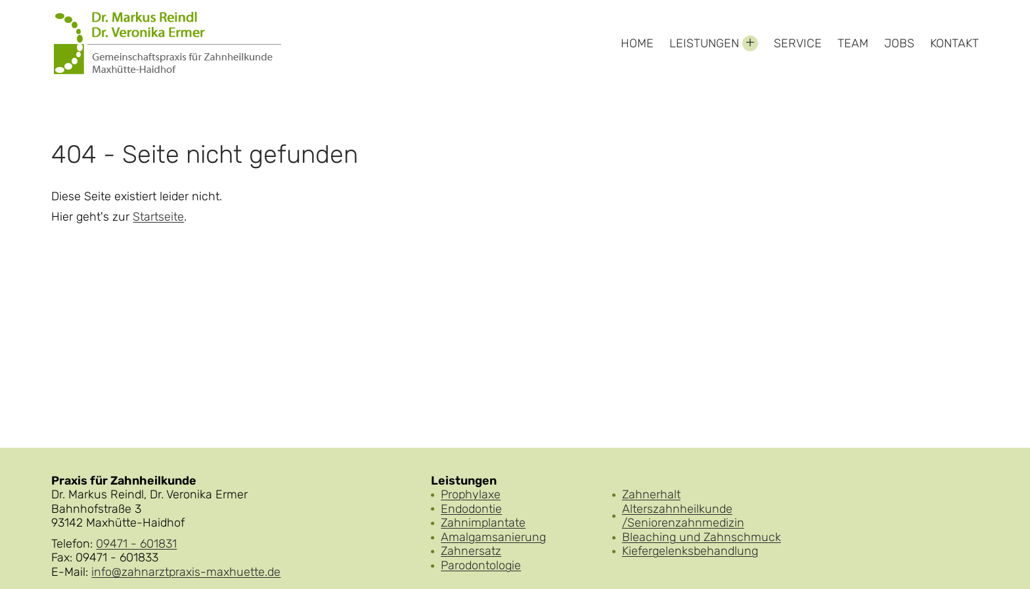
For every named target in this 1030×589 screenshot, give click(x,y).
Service (798, 43)
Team (853, 43)
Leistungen (704, 43)
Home (637, 43)
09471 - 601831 (136, 543)
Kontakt (954, 43)
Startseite (158, 217)
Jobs (899, 43)
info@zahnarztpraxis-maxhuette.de (185, 572)
